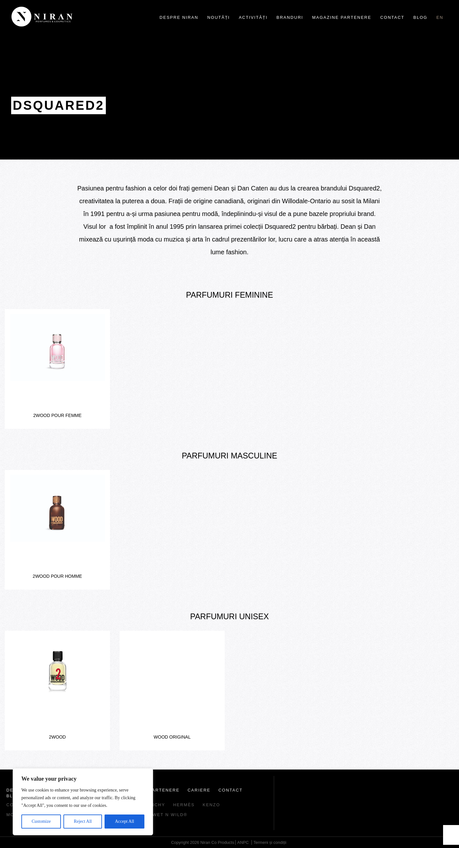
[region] (83, 801)
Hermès (184, 804)
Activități (253, 17)
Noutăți (218, 17)
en (439, 17)
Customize (41, 821)
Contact (392, 17)
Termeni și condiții (269, 842)
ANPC (243, 842)
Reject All (83, 821)
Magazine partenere (341, 17)
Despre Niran (179, 17)
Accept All (124, 821)
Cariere (198, 790)
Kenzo (211, 804)
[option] (57, 369)
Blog (420, 17)
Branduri (289, 17)
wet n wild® (170, 814)
